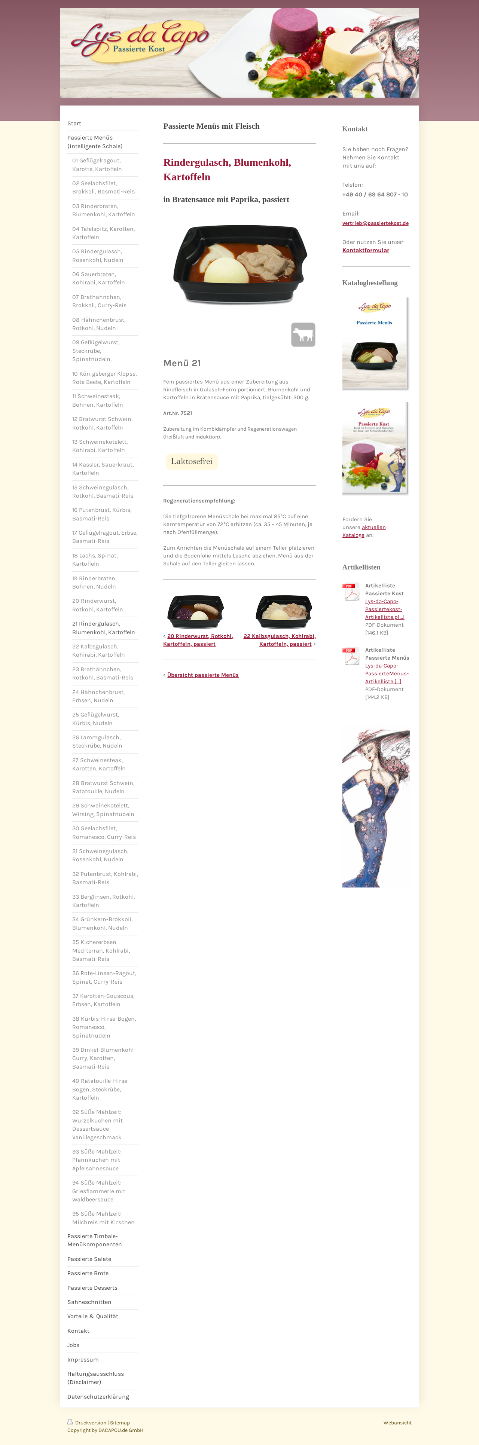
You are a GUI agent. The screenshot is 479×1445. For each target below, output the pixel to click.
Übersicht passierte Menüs (203, 675)
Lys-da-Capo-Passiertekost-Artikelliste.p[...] (385, 609)
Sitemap (120, 1423)
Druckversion (87, 1423)
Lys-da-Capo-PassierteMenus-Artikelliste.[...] (387, 673)
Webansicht (398, 1423)
